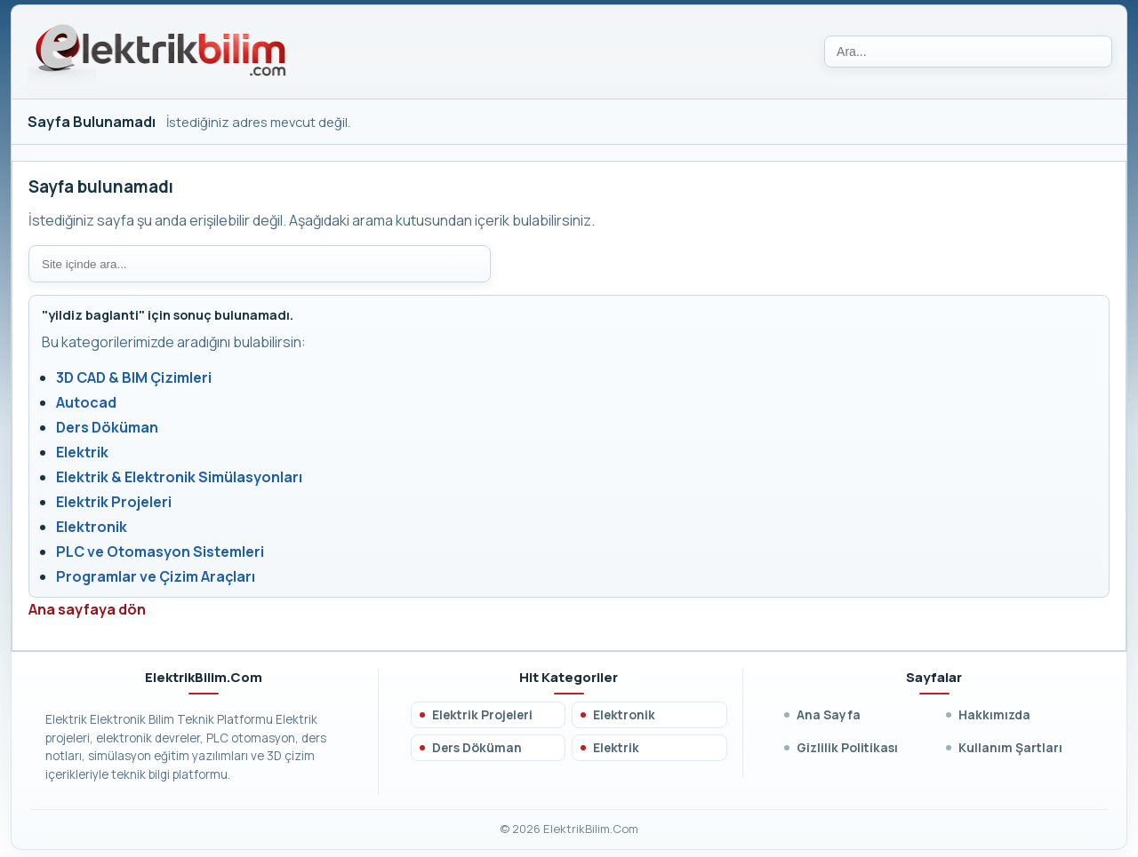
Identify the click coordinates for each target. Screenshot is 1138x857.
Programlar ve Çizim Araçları (155, 576)
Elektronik (91, 526)
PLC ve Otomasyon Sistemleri (160, 551)
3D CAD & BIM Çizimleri (134, 377)
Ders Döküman (107, 427)
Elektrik (82, 452)
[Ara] (968, 51)
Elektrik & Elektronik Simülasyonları (179, 477)
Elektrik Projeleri (114, 502)
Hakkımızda (994, 714)
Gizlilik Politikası (847, 747)
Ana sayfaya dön (87, 609)
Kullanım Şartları (1010, 747)
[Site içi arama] (259, 263)
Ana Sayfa (829, 714)
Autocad (86, 402)
